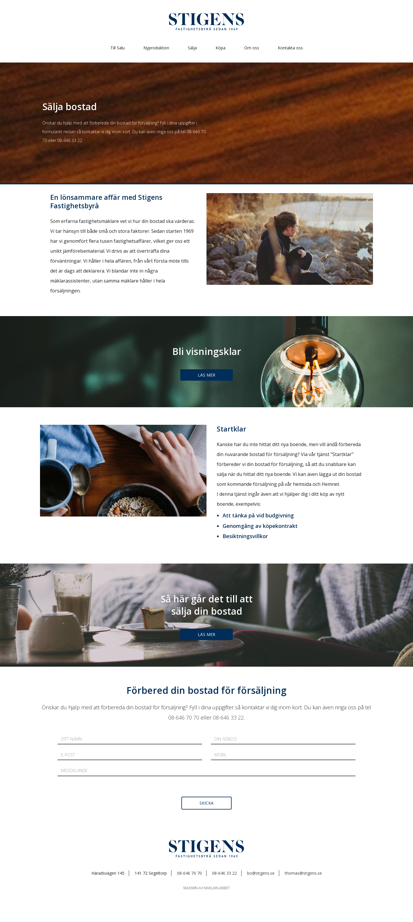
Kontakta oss (290, 48)
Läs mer (206, 375)
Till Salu (117, 48)
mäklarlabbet (217, 887)
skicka (206, 803)
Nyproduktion (156, 48)
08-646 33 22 (69, 140)
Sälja (192, 48)
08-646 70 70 (183, 717)
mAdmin (190, 887)
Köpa (220, 48)
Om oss (251, 48)
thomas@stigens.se (303, 873)
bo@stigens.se (261, 873)
